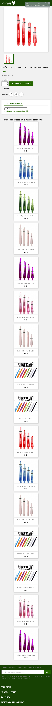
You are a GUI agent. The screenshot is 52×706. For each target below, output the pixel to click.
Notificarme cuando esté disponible (16, 111)
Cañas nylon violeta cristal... (26, 148)
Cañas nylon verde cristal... (26, 216)
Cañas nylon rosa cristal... (26, 317)
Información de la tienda (12, 702)
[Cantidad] (3, 83)
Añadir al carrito (21, 83)
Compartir (11, 94)
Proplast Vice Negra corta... (26, 385)
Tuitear (16, 94)
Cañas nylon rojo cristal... (26, 452)
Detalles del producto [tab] (14, 103)
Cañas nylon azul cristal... (26, 182)
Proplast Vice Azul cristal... (26, 587)
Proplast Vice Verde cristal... (26, 554)
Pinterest (21, 94)
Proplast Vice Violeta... (26, 418)
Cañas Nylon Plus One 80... (26, 250)
